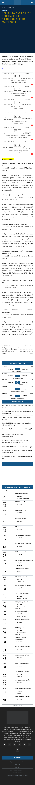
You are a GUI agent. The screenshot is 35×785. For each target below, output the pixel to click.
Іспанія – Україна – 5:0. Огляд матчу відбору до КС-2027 (16, 418)
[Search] (32, 2)
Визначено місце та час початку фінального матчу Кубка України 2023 (25, 351)
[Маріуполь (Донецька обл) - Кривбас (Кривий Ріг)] (17, 119)
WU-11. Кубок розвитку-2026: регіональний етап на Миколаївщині (17, 412)
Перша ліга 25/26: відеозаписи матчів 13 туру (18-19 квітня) (17, 430)
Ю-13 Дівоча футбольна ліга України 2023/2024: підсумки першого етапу (9, 351)
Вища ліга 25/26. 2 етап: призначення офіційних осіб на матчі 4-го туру (16, 424)
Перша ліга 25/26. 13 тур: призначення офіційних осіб (17, 457)
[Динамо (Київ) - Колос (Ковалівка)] (17, 105)
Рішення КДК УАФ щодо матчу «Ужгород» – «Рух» (17, 447)
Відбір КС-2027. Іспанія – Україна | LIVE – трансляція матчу (14, 435)
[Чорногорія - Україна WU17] (17, 375)
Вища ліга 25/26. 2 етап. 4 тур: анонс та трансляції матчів (17, 406)
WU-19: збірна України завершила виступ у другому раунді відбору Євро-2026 (15, 441)
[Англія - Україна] (17, 395)
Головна (4, 7)
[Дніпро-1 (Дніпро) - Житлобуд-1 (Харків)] (17, 79)
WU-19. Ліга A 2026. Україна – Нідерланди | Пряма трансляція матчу (17, 451)
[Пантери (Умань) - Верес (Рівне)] (17, 92)
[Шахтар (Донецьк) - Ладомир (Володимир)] (17, 148)
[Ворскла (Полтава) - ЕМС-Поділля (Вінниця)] (17, 134)
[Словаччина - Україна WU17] (17, 382)
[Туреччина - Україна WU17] (17, 369)
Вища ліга (11, 7)
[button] (3, 2)
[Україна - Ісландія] (17, 389)
